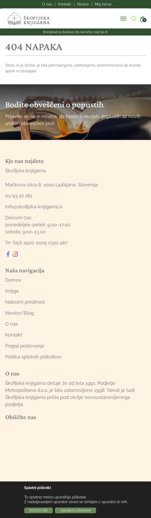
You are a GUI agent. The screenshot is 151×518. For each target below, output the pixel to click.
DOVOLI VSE (38, 510)
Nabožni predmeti (25, 302)
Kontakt (13, 335)
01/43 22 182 (18, 195)
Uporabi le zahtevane (75, 510)
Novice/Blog (19, 313)
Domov (13, 280)
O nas (11, 324)
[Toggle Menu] (123, 18)
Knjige (12, 291)
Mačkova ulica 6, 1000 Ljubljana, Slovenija (51, 184)
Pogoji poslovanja (24, 346)
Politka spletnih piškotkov (33, 357)
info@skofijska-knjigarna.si (33, 206)
